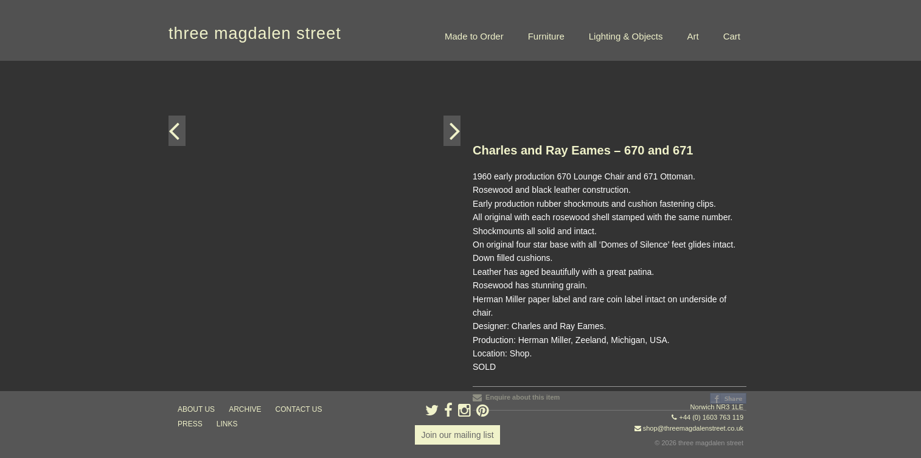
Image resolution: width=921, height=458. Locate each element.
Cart (731, 36)
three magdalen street (255, 33)
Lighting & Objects (626, 36)
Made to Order (474, 36)
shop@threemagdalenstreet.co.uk (693, 428)
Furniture (546, 36)
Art (692, 36)
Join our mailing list (457, 435)
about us (196, 409)
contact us (299, 409)
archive (245, 409)
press (190, 424)
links (227, 424)
